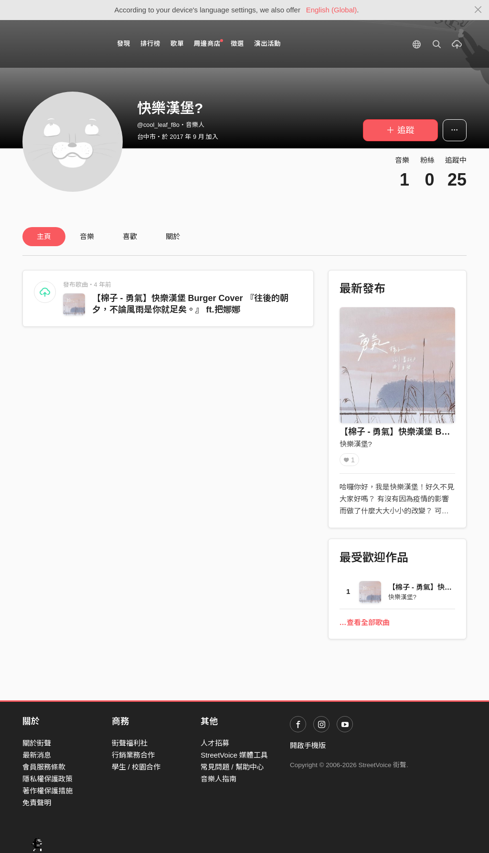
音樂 (87, 236)
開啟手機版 (308, 745)
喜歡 (130, 236)
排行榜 (150, 43)
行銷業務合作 (133, 755)
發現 (123, 43)
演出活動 (267, 43)
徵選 (237, 43)
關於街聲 (36, 743)
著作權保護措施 (47, 791)
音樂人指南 (218, 779)
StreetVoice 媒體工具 (234, 755)
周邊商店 (208, 43)
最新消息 (36, 755)
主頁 (44, 236)
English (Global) (331, 10)
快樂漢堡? (356, 444)
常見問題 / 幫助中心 (232, 767)
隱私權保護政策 (47, 779)
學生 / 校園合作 (136, 767)
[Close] (478, 10)
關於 (173, 236)
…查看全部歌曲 (365, 622)
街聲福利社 (130, 743)
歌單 (177, 43)
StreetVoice (61, 44)
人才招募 (215, 743)
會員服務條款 (43, 767)
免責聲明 (36, 803)
